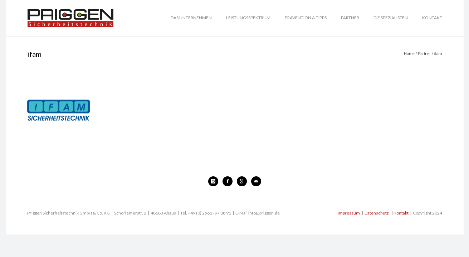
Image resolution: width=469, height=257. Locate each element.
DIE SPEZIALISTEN (390, 17)
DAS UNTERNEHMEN (191, 17)
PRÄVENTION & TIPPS (306, 17)
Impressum (349, 213)
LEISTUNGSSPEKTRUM (248, 17)
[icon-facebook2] (229, 181)
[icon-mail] (256, 181)
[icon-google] (243, 181)
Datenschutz (377, 213)
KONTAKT (432, 17)
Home (409, 53)
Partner (424, 53)
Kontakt (401, 213)
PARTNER (350, 17)
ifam (438, 53)
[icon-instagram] (215, 181)
